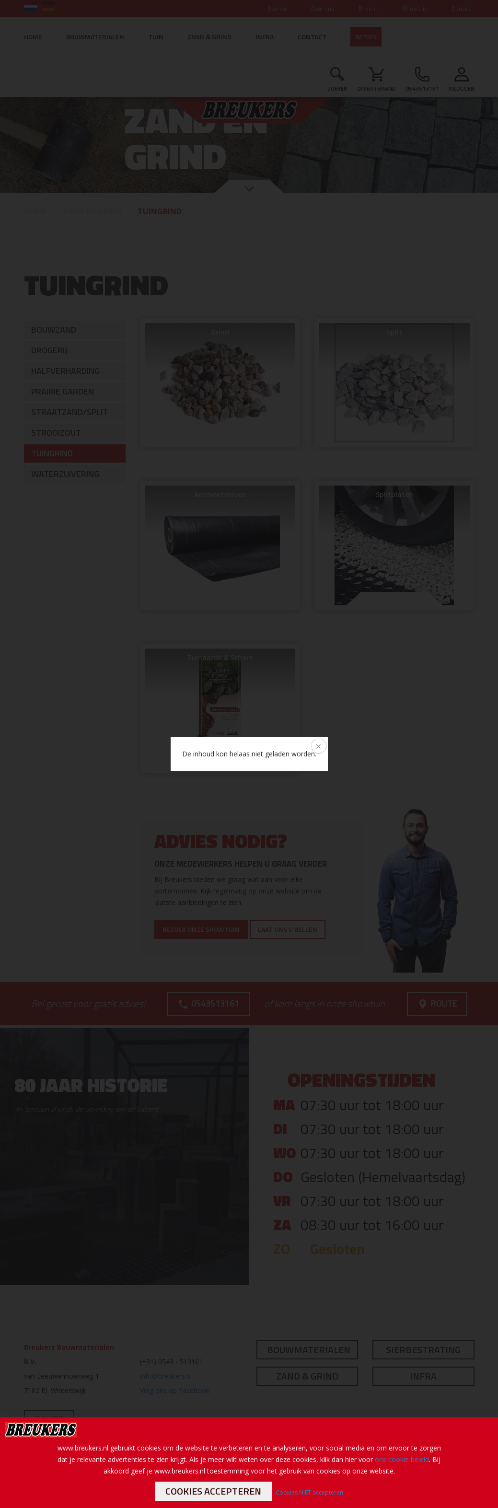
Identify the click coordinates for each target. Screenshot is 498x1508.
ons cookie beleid (402, 1459)
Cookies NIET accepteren (309, 1492)
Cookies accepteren (213, 1491)
